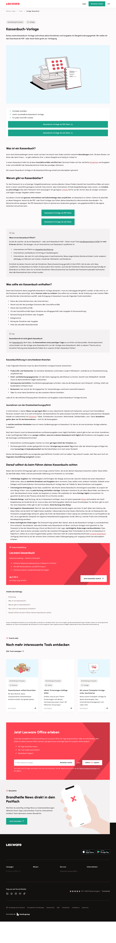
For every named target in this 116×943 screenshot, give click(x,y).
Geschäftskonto (11, 886)
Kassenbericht (17, 342)
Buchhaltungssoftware (13, 878)
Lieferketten (66, 929)
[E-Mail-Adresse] (44, 762)
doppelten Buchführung (44, 249)
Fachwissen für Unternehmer (42, 871)
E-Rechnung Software (13, 871)
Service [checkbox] (63, 867)
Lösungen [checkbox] (9, 867)
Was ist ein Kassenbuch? (17, 601)
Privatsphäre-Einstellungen (35, 929)
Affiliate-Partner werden (68, 886)
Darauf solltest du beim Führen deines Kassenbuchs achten (29, 612)
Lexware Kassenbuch (98, 534)
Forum (62, 893)
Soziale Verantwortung (94, 878)
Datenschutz (50, 929)
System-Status (64, 875)
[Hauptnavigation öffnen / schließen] (109, 4)
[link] (13, 845)
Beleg (84, 499)
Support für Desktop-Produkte (69, 889)
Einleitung (12, 597)
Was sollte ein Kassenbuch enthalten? (22, 609)
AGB (18, 771)
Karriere (89, 882)
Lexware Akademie (39, 878)
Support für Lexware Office (68, 871)
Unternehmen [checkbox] (92, 867)
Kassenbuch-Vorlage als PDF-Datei (58, 213)
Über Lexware (91, 871)
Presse (89, 875)
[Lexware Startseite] (13, 4)
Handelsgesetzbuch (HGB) (90, 242)
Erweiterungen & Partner (14, 893)
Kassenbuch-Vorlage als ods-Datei (58, 222)
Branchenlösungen (12, 889)
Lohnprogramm (11, 882)
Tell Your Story (37, 882)
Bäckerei (32, 417)
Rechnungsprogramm (13, 875)
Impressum (85, 929)
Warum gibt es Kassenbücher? (19, 605)
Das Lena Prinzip (38, 886)
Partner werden (65, 882)
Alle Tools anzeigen (13, 651)
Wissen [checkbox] (35, 867)
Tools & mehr (37, 875)
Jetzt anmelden (15, 821)
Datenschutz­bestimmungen (88, 768)
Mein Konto (63, 896)
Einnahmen (94, 162)
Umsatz (65, 190)
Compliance (75, 929)
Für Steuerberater (65, 878)
